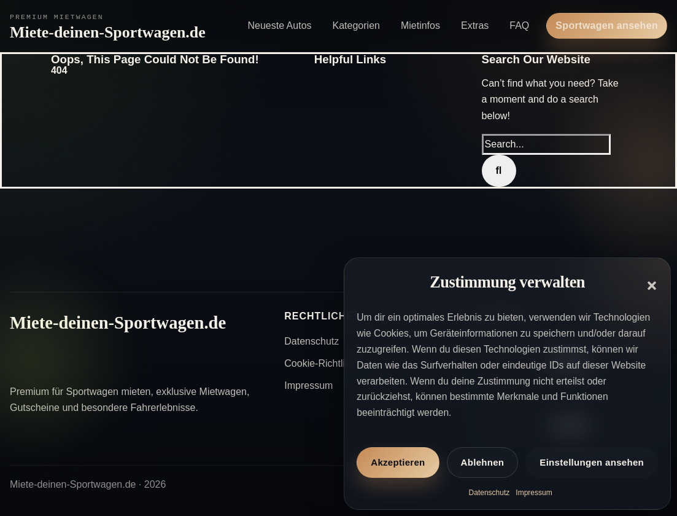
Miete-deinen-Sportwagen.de (108, 32)
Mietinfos (420, 25)
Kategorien (356, 25)
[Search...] (546, 144)
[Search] (499, 171)
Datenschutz (489, 492)
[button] (652, 286)
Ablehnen (483, 462)
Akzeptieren (398, 462)
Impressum (534, 492)
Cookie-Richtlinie (321, 363)
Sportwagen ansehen (606, 25)
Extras (475, 25)
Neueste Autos (279, 25)
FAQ (519, 25)
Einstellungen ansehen (592, 462)
